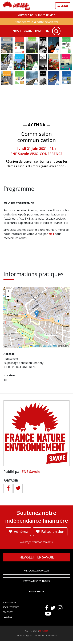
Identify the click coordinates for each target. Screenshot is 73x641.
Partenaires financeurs (37, 570)
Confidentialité (40, 635)
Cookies (52, 635)
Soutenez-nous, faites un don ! (36, 15)
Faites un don (50, 531)
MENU (63, 5)
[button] (36, 313)
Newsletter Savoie (36, 557)
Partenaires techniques (36, 581)
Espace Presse (36, 591)
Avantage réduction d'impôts (36, 542)
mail (51, 234)
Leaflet (34, 346)
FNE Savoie (31, 471)
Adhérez (18, 531)
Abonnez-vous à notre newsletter (36, 22)
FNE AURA (43, 631)
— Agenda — (37, 125)
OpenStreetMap (49, 346)
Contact (8, 612)
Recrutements (11, 607)
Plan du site (10, 602)
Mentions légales (24, 635)
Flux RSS (7, 616)
